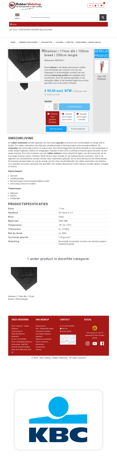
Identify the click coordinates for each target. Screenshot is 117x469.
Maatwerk (39, 336)
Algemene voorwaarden (43, 339)
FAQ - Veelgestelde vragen (44, 328)
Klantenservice (41, 326)
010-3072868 (21, 339)
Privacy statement (42, 342)
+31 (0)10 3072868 (68, 326)
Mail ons (65, 328)
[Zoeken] (63, 17)
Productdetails (78, 129)
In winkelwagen (74, 107)
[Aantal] (51, 106)
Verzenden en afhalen (43, 331)
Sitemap (38, 349)
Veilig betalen (40, 347)
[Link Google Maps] (68, 338)
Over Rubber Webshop (43, 334)
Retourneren (40, 344)
